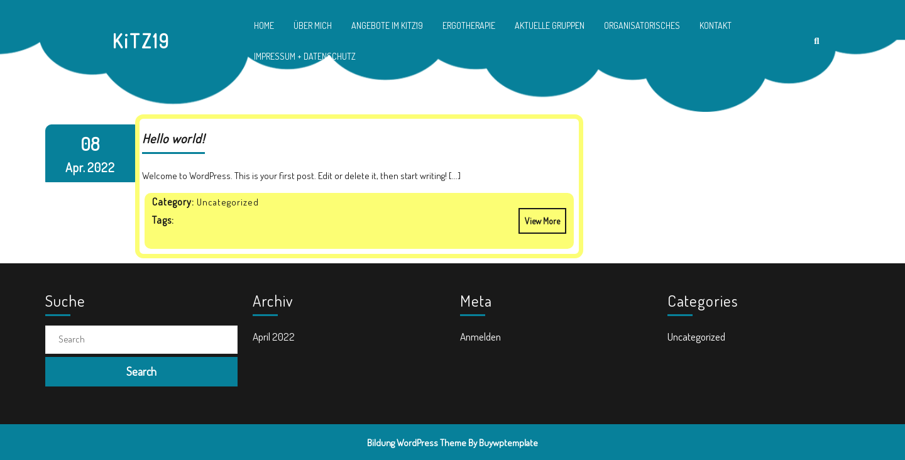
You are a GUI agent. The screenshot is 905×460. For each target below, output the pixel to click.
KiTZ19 (141, 41)
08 (89, 143)
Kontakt (715, 25)
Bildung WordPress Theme (416, 443)
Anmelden (480, 336)
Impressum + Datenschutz (305, 56)
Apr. (75, 167)
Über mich (312, 25)
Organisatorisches (642, 25)
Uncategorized (696, 336)
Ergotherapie (468, 25)
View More (539, 217)
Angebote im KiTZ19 (387, 25)
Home (264, 25)
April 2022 (274, 336)
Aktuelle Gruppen (549, 25)
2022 (101, 167)
